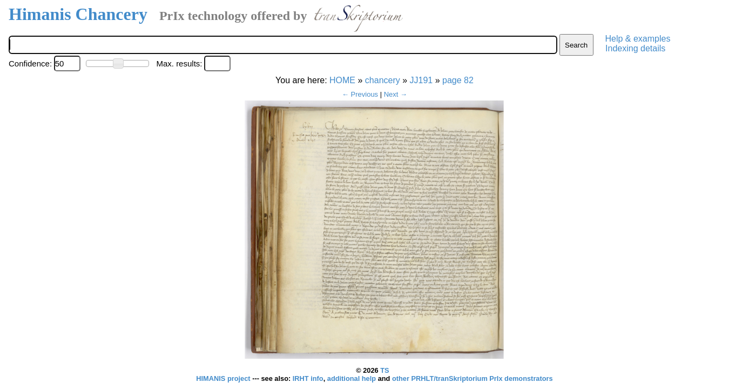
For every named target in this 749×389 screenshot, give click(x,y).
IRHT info (308, 378)
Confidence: (30, 63)
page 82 (458, 80)
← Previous (360, 94)
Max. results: (179, 63)
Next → (395, 94)
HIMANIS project (224, 378)
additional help (352, 378)
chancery (382, 80)
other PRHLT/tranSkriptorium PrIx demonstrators (472, 378)
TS (384, 370)
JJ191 (421, 80)
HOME (342, 80)
